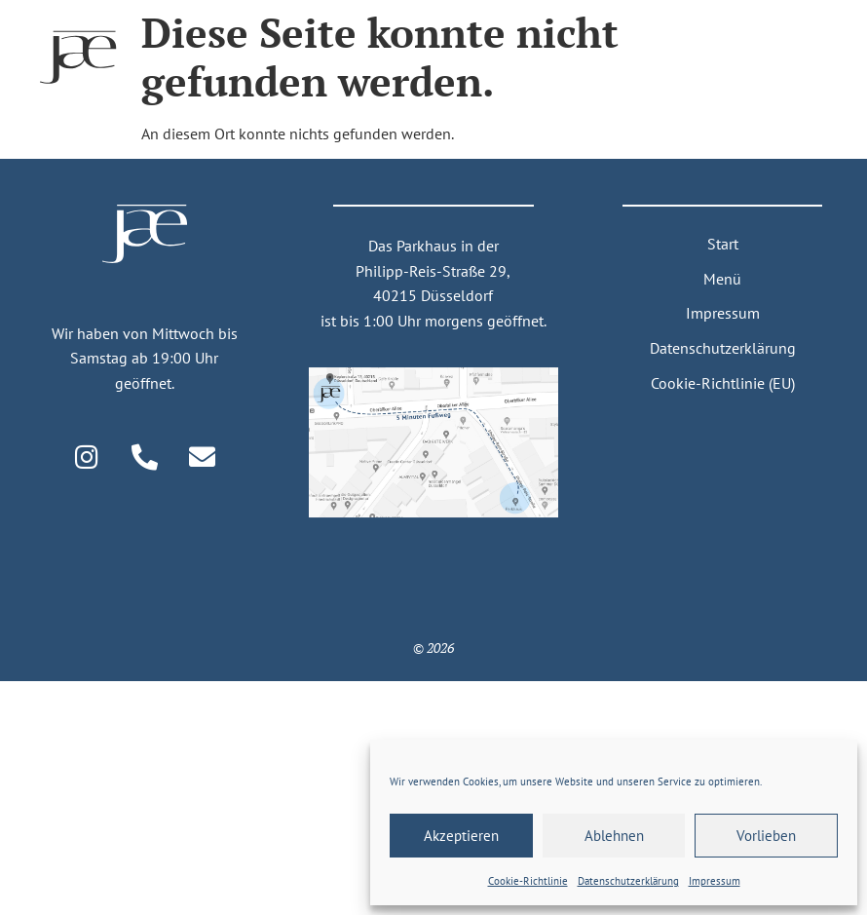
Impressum (714, 881)
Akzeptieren (461, 835)
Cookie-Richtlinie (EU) (723, 383)
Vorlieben (766, 835)
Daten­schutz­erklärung (628, 881)
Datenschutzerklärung (723, 348)
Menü (722, 278)
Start (722, 243)
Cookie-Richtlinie (528, 881)
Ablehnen (614, 835)
